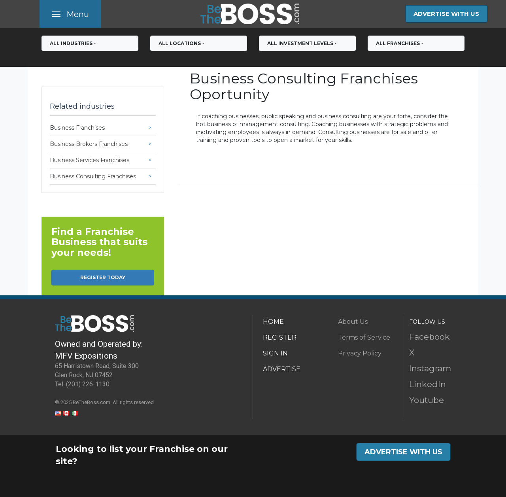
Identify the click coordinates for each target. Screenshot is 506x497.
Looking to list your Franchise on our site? (142, 455)
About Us (353, 321)
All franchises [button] (398, 43)
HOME (273, 321)
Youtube (426, 400)
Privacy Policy (359, 353)
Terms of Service (364, 337)
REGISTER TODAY (102, 277)
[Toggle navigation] (70, 14)
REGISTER (279, 337)
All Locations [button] (180, 43)
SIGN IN (275, 353)
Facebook (429, 337)
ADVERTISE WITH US (446, 13)
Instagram (430, 368)
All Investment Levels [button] (300, 43)
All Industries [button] (71, 43)
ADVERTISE (281, 369)
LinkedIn (427, 384)
